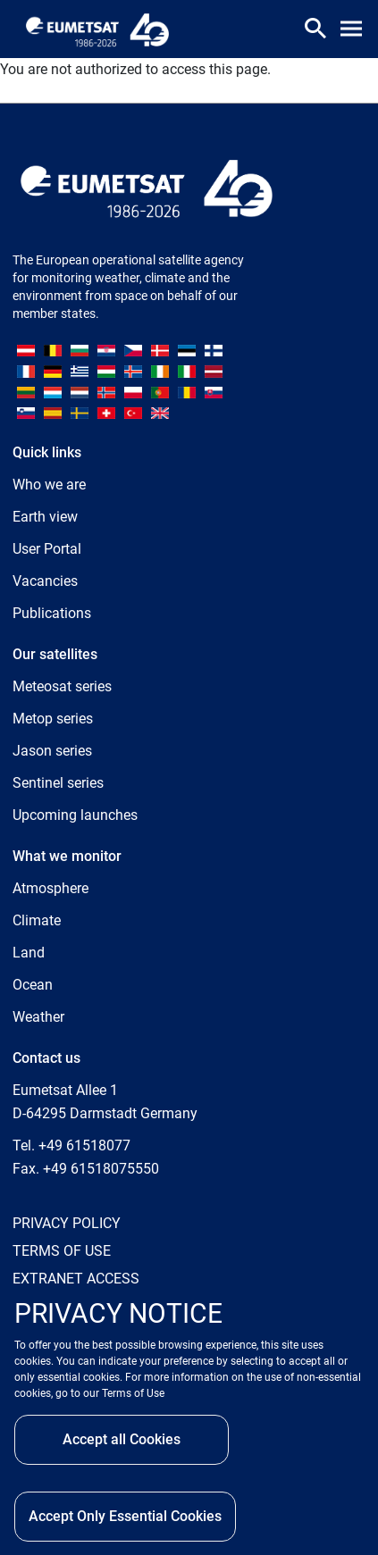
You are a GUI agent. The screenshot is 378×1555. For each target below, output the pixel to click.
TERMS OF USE (62, 1250)
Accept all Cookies (122, 1439)
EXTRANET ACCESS (76, 1278)
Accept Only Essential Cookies (125, 1516)
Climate (37, 920)
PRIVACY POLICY (67, 1223)
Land (29, 952)
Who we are (49, 484)
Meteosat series (62, 686)
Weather (38, 1016)
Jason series (52, 750)
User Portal (47, 548)
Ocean (33, 984)
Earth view (45, 516)
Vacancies (45, 581)
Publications (52, 613)
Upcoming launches (75, 815)
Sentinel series (58, 782)
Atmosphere (50, 888)
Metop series (53, 718)
